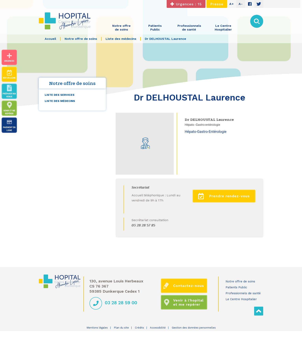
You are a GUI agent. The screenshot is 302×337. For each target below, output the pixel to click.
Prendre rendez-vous (224, 196)
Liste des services (59, 94)
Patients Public (236, 287)
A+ (231, 4)
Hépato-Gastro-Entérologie (206, 131)
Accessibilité (158, 327)
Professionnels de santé (243, 293)
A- (241, 4)
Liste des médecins (60, 100)
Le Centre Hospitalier (241, 299)
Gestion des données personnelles (194, 327)
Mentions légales (97, 327)
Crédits (139, 327)
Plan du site (121, 327)
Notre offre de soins (240, 281)
